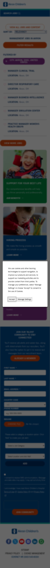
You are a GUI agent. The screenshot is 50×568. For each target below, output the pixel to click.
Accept (12, 299)
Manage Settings (24, 299)
